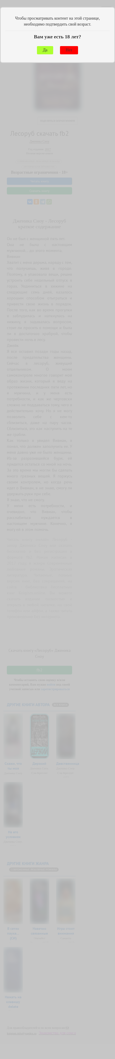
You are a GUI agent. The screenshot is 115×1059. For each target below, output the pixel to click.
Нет (69, 50)
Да (45, 50)
